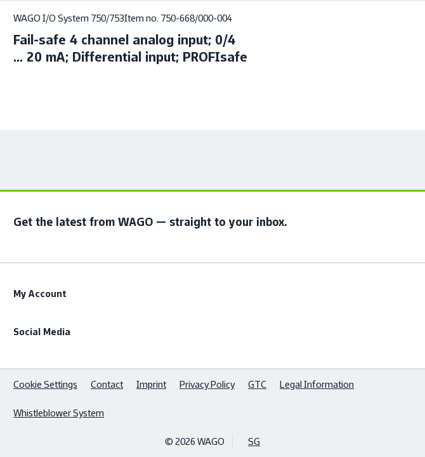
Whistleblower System (58, 412)
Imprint (151, 384)
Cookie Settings (45, 384)
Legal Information (317, 384)
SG (254, 441)
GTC (257, 384)
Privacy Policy (207, 384)
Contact (107, 384)
